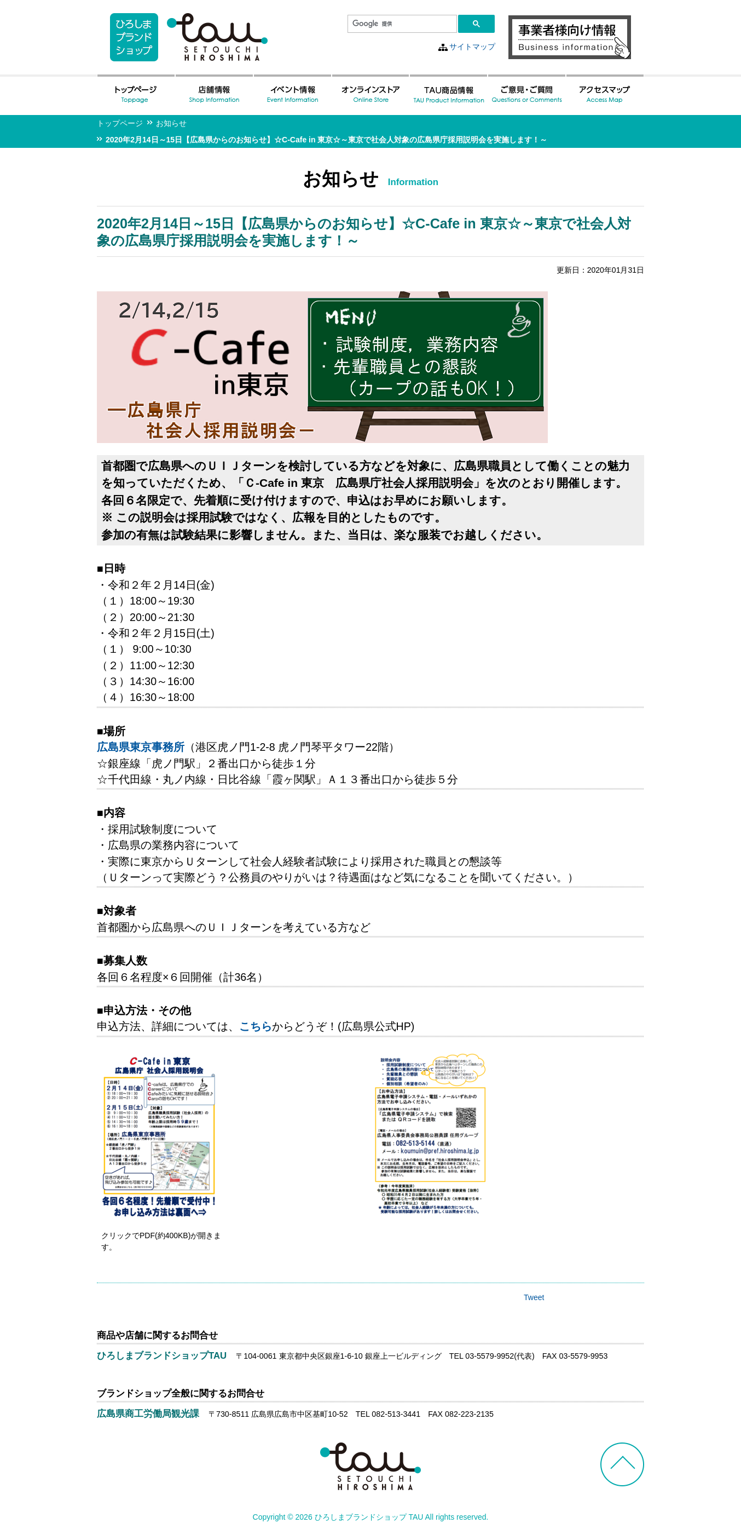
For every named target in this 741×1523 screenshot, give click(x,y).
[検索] (401, 24)
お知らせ (171, 123)
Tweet (534, 1297)
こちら (255, 1026)
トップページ (120, 123)
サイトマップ (472, 46)
